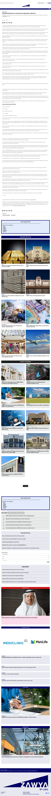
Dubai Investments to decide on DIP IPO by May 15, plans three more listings (19, 617)
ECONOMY (3, 679)
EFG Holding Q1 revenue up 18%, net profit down (38, 405)
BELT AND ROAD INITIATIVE (6, 755)
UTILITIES (27, 294)
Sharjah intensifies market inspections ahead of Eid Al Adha (37, 266)
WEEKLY (4, 227)
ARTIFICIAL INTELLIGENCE (6, 215)
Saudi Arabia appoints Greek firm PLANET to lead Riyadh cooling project (18, 521)
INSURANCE (3, 656)
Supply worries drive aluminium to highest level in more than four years (13, 296)
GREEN (4, 229)
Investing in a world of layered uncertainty (10, 674)
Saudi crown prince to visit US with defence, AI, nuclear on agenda (14, 538)
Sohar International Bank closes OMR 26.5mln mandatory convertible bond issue (12, 383)
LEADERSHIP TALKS (25, 587)
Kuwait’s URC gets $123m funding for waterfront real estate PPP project (18, 524)
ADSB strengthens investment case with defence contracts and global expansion (20, 515)
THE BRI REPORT (26, 727)
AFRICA (4, 231)
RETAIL (27, 264)
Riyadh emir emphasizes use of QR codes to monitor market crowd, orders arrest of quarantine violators (20, 548)
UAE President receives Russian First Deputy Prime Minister (13, 575)
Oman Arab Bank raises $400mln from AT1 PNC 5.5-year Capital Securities (38, 452)
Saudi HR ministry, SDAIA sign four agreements (10, 542)
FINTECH (3, 666)
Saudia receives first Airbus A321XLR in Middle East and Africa (37, 356)
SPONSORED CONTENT (25, 627)
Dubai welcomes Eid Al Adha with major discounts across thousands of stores (12, 356)
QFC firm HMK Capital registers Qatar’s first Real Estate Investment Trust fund (37, 326)
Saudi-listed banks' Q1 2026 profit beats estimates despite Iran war (36, 383)
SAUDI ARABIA (13, 215)
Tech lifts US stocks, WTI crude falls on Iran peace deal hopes (13, 569)
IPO (2, 616)
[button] (2, 22)
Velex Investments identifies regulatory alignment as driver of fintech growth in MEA (19, 667)
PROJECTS (5, 230)
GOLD (3, 264)
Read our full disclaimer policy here (19, 205)
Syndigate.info (33, 199)
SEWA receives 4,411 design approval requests (35, 295)
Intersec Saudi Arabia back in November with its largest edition (13, 535)
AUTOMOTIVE (4, 324)
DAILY (4, 226)
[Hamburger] (49, 9)
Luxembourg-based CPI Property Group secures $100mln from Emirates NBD (13, 452)
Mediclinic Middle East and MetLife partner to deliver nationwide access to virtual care (21, 657)
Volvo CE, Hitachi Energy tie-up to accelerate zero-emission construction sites (12, 326)
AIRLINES (27, 354)
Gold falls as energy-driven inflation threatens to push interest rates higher (12, 266)
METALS (3, 294)
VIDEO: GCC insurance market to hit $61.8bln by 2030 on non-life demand (13, 406)
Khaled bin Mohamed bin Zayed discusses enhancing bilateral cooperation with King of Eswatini (19, 581)
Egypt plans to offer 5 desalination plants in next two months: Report (18, 518)
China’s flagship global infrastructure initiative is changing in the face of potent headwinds (22, 756)
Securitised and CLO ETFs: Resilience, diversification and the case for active (17, 680)
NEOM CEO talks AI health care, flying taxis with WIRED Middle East (14, 545)
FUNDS (27, 324)
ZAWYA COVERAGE (25, 362)
